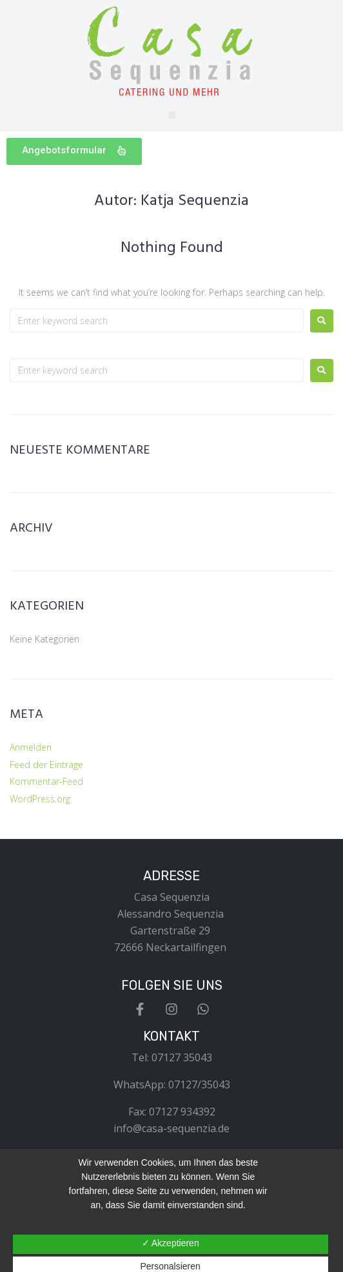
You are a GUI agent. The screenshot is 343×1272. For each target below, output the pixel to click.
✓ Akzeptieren (170, 1243)
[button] (171, 115)
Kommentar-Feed (46, 781)
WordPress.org (40, 799)
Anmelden (31, 747)
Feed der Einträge (46, 764)
